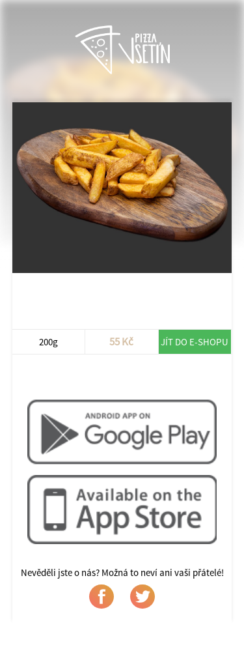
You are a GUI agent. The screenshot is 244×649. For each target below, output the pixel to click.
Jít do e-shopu (194, 342)
